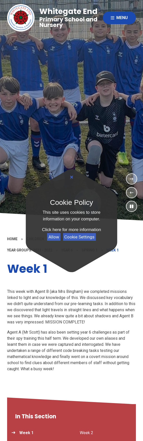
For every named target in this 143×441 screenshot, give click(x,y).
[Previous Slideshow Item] (131, 192)
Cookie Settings (79, 236)
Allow (54, 236)
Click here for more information (71, 229)
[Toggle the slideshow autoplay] (131, 206)
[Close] (71, 177)
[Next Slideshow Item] (131, 178)
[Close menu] (119, 17)
